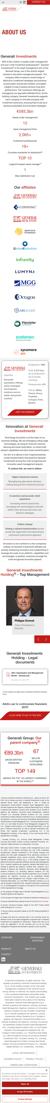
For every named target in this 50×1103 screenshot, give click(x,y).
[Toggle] (46, 9)
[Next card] (46, 639)
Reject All (25, 1099)
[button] (20, 2)
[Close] (46, 1085)
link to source (43, 901)
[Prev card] (38, 639)
